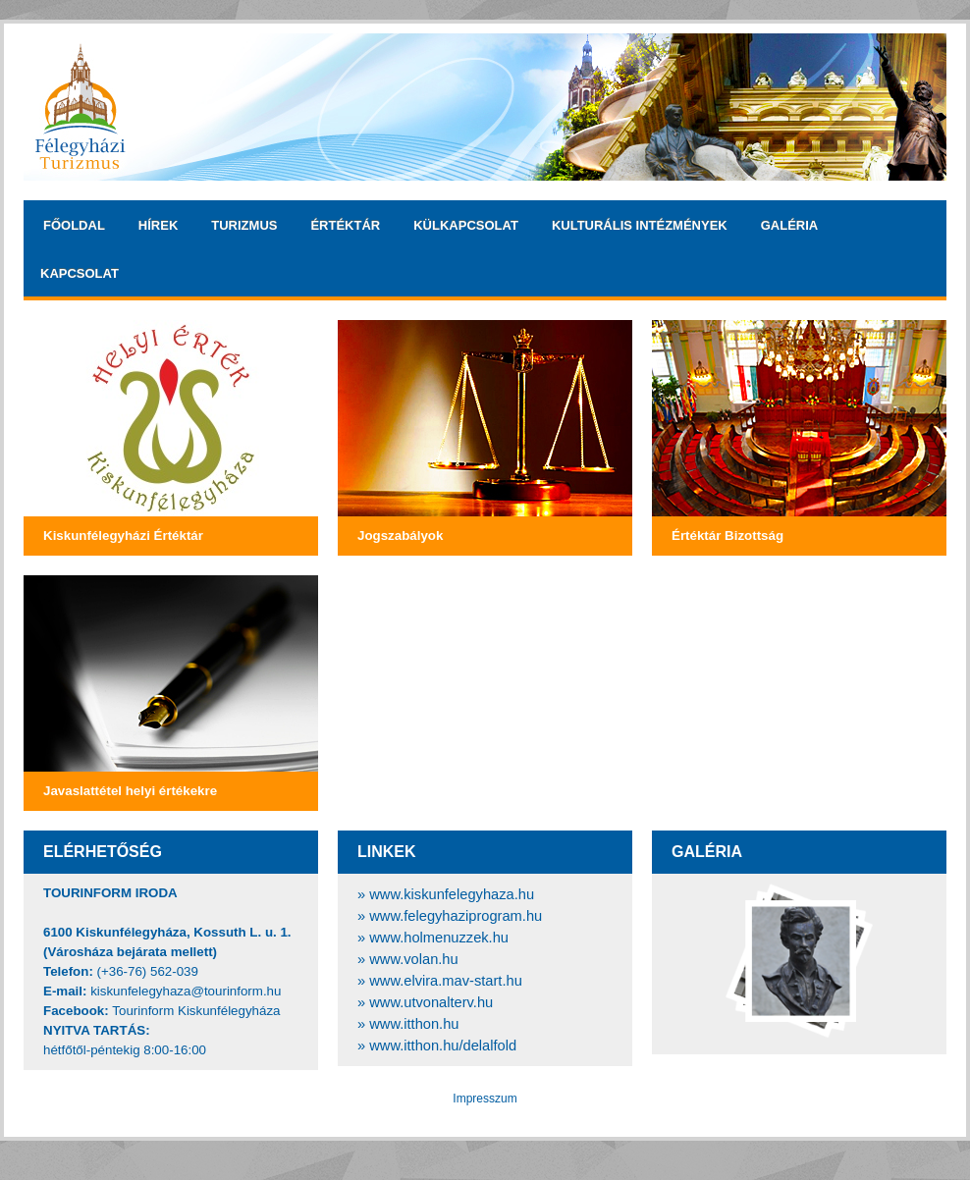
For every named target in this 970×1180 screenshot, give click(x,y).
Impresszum (484, 1098)
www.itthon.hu (413, 1024)
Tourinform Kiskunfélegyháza (196, 1010)
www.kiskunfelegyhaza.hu (451, 894)
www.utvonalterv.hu (431, 1002)
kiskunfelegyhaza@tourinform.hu (185, 991)
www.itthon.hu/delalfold (442, 1045)
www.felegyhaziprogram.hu (455, 916)
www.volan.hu (413, 959)
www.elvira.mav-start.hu (445, 981)
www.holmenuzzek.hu (439, 937)
